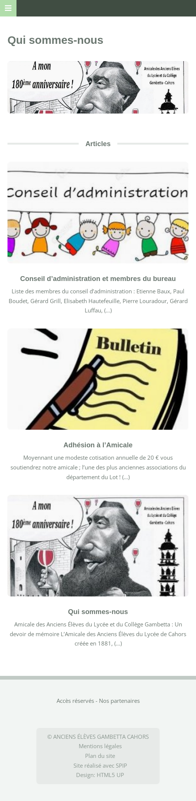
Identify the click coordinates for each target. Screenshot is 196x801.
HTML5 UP (110, 775)
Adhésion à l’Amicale (97, 445)
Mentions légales (100, 746)
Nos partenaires (119, 700)
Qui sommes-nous (98, 612)
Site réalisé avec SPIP (100, 765)
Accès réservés (75, 700)
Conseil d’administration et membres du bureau (98, 278)
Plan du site (100, 755)
